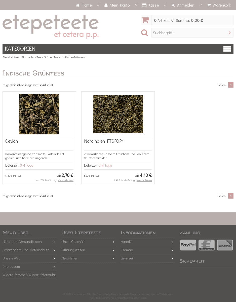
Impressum (11, 266)
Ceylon (11, 141)
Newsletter (69, 258)
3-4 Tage (26, 165)
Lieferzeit (127, 258)
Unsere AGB (11, 258)
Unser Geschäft (73, 241)
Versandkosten (65, 180)
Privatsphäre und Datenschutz (26, 249)
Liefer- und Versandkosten (22, 241)
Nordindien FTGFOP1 (104, 141)
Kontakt (126, 241)
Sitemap (127, 249)
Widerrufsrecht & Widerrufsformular (29, 274)
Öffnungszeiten (73, 249)
